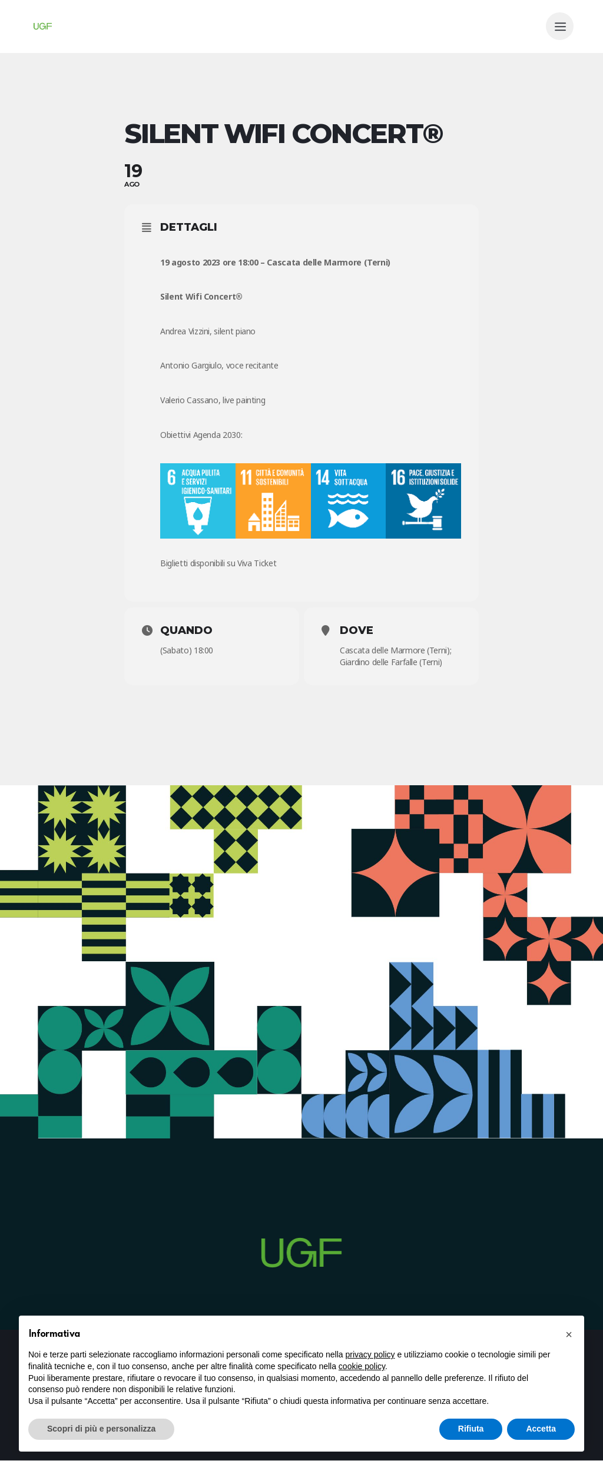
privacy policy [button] (370, 1354)
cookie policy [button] (362, 1366)
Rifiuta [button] (471, 1428)
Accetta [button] (541, 1428)
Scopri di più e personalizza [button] (101, 1428)
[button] (568, 1334)
